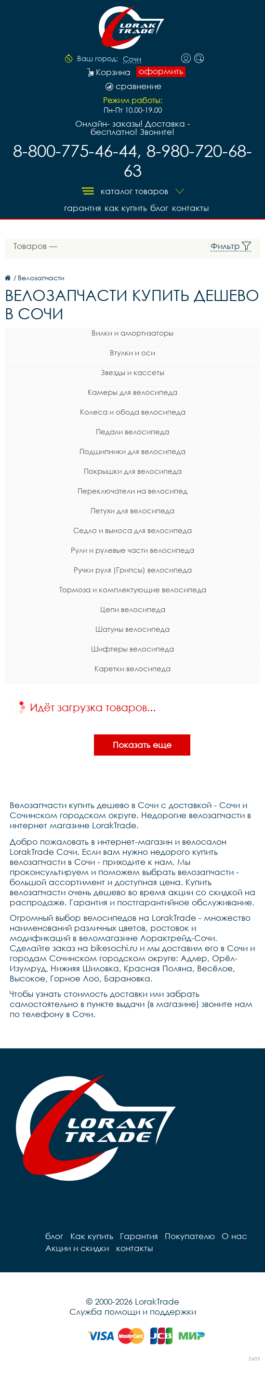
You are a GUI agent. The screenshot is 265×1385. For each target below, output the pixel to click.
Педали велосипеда (132, 430)
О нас (229, 1235)
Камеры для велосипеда (132, 391)
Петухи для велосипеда (132, 509)
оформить (161, 71)
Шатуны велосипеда (132, 628)
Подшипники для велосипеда (133, 450)
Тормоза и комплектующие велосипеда (132, 588)
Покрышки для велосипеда (133, 470)
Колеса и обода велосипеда (133, 410)
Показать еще (142, 744)
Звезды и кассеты (132, 371)
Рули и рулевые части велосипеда (132, 549)
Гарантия (76, 207)
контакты (191, 207)
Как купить (122, 207)
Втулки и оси (132, 351)
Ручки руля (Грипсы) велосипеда (133, 568)
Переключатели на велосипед (132, 489)
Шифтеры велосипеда (132, 647)
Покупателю (185, 1235)
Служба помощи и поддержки (132, 1311)
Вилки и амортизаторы (132, 331)
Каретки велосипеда (132, 667)
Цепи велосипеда (132, 608)
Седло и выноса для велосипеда (132, 529)
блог (158, 207)
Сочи (132, 59)
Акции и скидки (76, 1247)
